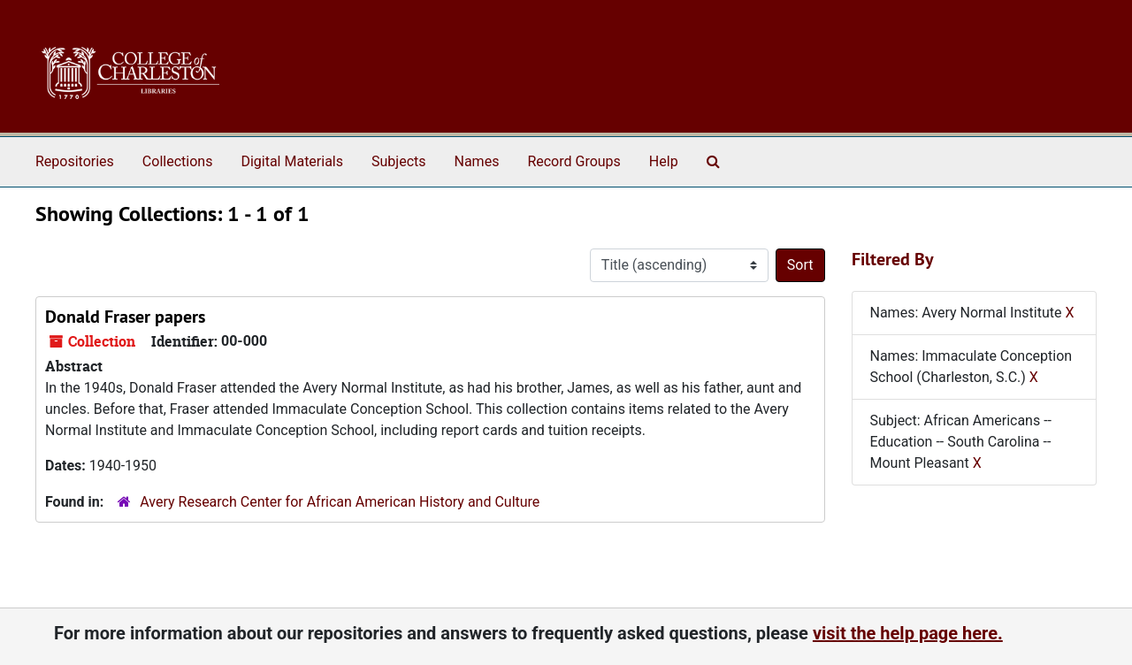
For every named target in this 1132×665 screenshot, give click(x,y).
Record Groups (573, 161)
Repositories (74, 161)
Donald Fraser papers (125, 316)
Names (477, 161)
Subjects (398, 161)
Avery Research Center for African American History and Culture (339, 501)
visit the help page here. (908, 633)
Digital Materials (292, 161)
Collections (177, 161)
